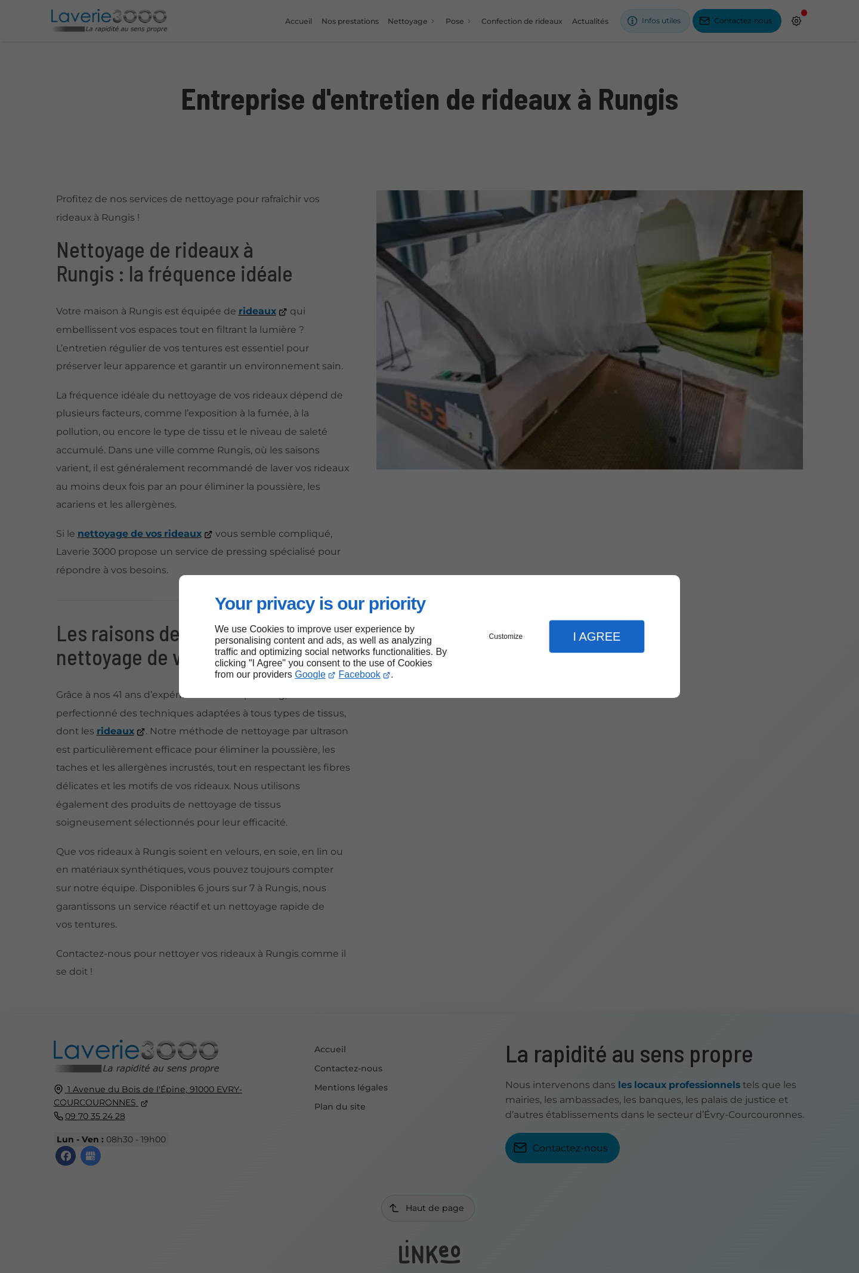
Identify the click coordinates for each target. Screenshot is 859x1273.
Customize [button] (506, 636)
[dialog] (429, 637)
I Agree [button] (596, 636)
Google (310, 674)
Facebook (360, 674)
